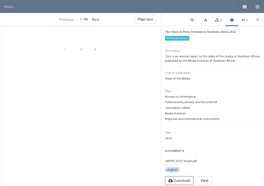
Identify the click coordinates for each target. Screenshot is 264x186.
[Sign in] (257, 6)
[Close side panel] (257, 19)
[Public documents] (244, 6)
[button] (192, 20)
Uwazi (9, 6)
